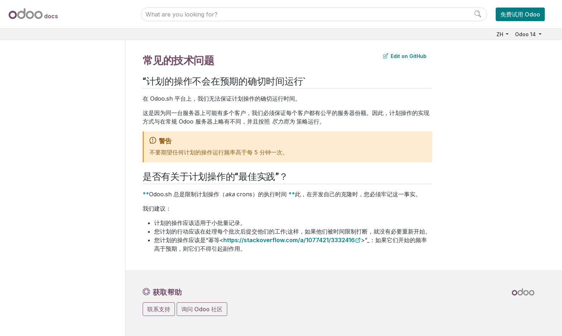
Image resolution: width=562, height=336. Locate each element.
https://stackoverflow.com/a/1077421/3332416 (289, 240)
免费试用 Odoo (520, 14)
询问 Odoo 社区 (202, 309)
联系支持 (158, 309)
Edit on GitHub (405, 56)
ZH (500, 34)
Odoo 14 (526, 34)
